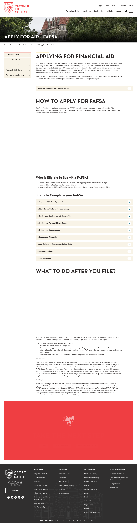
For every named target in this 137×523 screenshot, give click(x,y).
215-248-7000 (15, 485)
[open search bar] (126, 11)
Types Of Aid (77, 521)
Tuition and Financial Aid (31, 45)
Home (6, 45)
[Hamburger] (131, 11)
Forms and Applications (18, 75)
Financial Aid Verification (18, 60)
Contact (15, 490)
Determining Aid (18, 55)
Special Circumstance (18, 65)
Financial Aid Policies (18, 70)
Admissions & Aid (15, 45)
